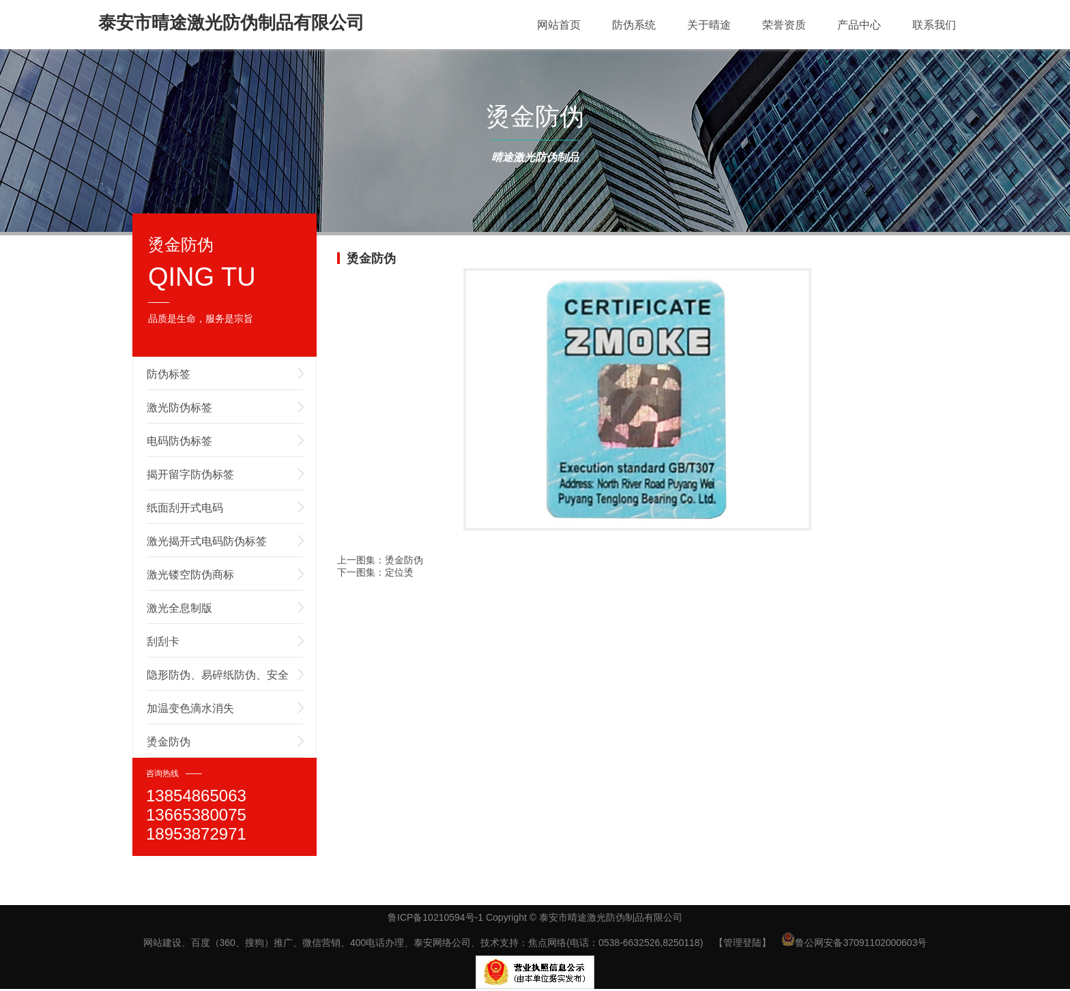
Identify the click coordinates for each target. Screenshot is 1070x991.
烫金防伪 (168, 742)
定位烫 (399, 572)
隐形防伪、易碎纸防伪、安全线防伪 (218, 680)
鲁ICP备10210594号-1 (435, 917)
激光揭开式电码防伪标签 (207, 541)
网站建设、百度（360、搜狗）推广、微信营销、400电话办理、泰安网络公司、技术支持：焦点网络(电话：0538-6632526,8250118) (423, 942)
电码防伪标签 (179, 441)
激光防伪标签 (179, 407)
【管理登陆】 (742, 942)
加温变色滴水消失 (190, 708)
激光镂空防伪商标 (190, 574)
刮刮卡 (163, 641)
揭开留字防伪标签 (190, 474)
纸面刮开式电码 (185, 508)
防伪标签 (168, 374)
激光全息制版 (179, 608)
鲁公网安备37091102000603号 (854, 942)
